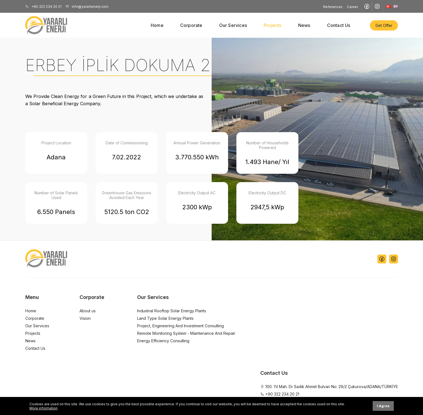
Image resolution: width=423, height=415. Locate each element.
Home (157, 25)
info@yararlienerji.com (87, 6)
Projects (272, 25)
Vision (85, 318)
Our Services (233, 25)
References (333, 7)
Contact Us (338, 25)
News (304, 25)
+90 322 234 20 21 (43, 6)
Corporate (191, 25)
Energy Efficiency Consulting (163, 340)
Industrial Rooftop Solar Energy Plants (171, 310)
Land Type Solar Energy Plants (165, 318)
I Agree (383, 406)
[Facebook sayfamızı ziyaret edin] (367, 6)
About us (88, 310)
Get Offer (383, 25)
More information (43, 408)
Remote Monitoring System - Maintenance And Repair (186, 333)
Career (352, 7)
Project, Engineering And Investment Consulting (180, 325)
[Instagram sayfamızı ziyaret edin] (377, 6)
